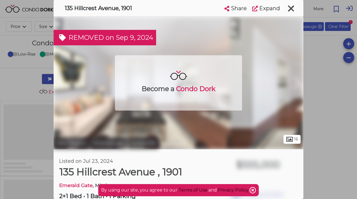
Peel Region (71, 143)
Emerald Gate (76, 185)
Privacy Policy (234, 190)
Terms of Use (193, 190)
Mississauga (108, 143)
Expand (266, 8)
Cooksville (143, 143)
